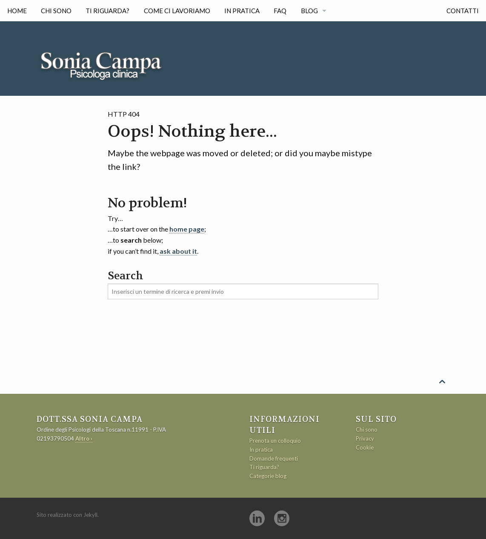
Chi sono (56, 10)
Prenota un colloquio (275, 440)
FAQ (280, 10)
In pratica (242, 10)
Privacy (365, 438)
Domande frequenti (273, 458)
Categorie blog (267, 476)
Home (17, 10)
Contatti (462, 10)
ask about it (178, 251)
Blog (309, 10)
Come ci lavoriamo (177, 10)
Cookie (365, 447)
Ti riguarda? (107, 10)
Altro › (83, 438)
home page (186, 229)
